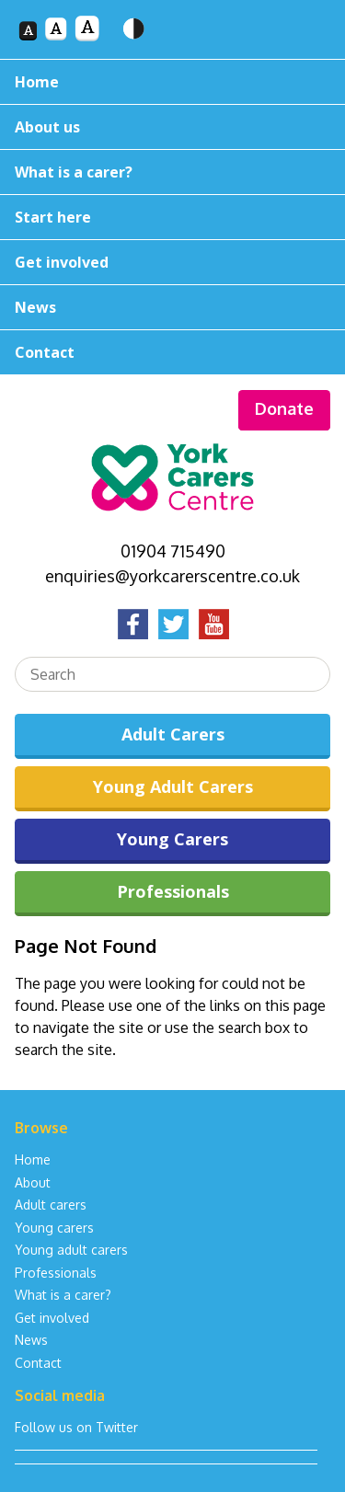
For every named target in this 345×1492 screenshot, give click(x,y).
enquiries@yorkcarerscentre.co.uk (172, 576)
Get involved (62, 262)
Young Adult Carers (173, 786)
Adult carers (50, 1204)
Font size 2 (56, 41)
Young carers (54, 1227)
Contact (45, 352)
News (35, 307)
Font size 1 (27, 30)
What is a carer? (73, 172)
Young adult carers (71, 1249)
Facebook (132, 623)
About (33, 1182)
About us (47, 127)
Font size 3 (87, 41)
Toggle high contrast (133, 41)
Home (37, 82)
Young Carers (172, 839)
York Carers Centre (173, 471)
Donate (284, 408)
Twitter (173, 623)
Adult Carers (172, 734)
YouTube (213, 623)
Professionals (173, 891)
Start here (53, 217)
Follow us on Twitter (76, 1427)
